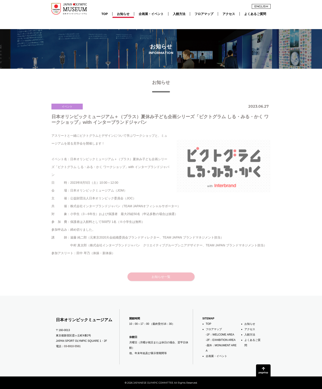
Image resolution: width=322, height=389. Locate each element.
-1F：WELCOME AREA (220, 334)
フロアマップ (204, 13)
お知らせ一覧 (161, 284)
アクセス (228, 14)
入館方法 (179, 14)
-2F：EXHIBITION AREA (220, 340)
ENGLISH (261, 6)
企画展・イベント (151, 14)
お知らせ (123, 14)
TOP (104, 14)
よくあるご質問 (255, 14)
